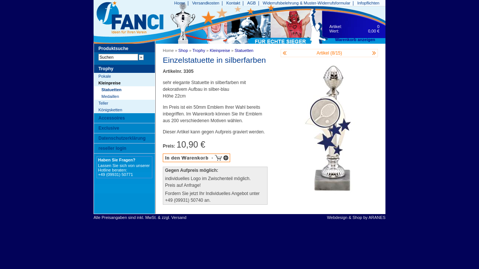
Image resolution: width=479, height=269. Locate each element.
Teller (103, 103)
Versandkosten (205, 3)
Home (179, 3)
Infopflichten (368, 3)
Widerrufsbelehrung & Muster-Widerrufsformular (306, 3)
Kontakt (233, 3)
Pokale (104, 76)
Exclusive (108, 128)
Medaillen (110, 96)
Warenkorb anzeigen (355, 39)
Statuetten (111, 89)
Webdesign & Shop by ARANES (356, 217)
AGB (251, 3)
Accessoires (111, 118)
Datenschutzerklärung (122, 138)
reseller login (112, 148)
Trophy (198, 50)
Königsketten (110, 110)
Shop (183, 50)
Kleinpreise (109, 83)
